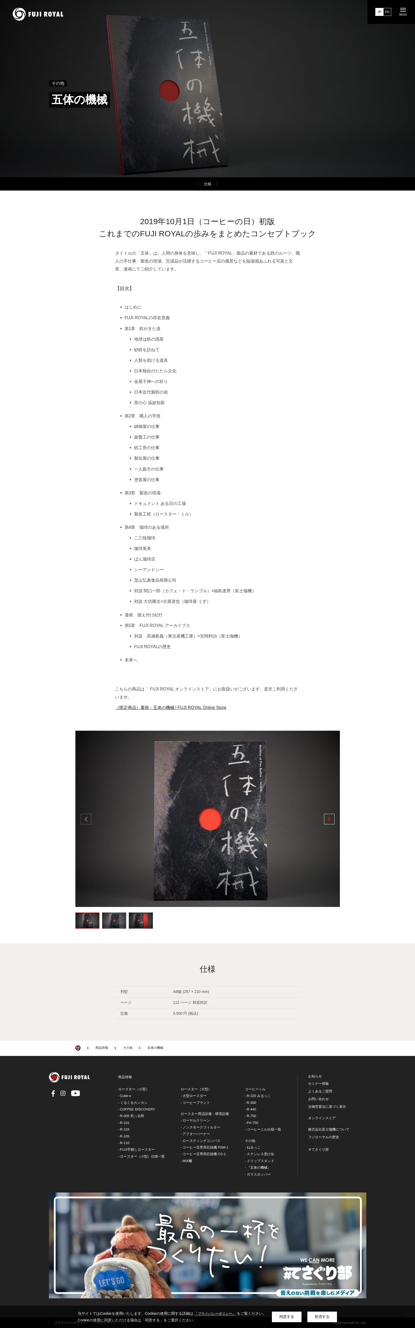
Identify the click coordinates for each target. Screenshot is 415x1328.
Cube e (125, 1096)
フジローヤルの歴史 (323, 1137)
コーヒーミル (255, 1089)
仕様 (207, 184)
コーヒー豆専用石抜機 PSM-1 (205, 1147)
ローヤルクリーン (196, 1120)
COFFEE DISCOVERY (137, 1109)
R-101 (124, 1123)
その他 (250, 1141)
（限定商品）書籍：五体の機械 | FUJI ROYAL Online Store (170, 707)
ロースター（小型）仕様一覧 (142, 1156)
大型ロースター (195, 1096)
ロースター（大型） (196, 1089)
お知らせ (315, 1076)
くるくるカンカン (134, 1103)
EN (387, 12)
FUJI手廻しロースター (137, 1149)
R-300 (251, 1103)
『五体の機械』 (259, 1167)
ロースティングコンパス (201, 1141)
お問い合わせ (318, 1099)
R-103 (124, 1129)
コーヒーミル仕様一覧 (264, 1129)
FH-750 (252, 1123)
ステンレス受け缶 (260, 1154)
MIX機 (187, 1161)
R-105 (124, 1136)
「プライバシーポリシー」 (215, 1314)
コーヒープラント (196, 1103)
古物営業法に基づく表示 (327, 1107)
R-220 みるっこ (259, 1096)
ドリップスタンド (260, 1161)
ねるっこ (254, 1147)
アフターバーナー (196, 1134)
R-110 (124, 1143)
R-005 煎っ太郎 (132, 1116)
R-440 (251, 1109)
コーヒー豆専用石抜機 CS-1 (204, 1154)
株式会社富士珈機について (328, 1129)
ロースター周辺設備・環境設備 (205, 1114)
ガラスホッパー (259, 1174)
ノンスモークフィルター (201, 1127)
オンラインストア (322, 1118)
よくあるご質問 (320, 1091)
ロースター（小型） (133, 1089)
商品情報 (125, 1077)
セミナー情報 (318, 1084)
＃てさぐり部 (318, 1149)
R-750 (251, 1116)
